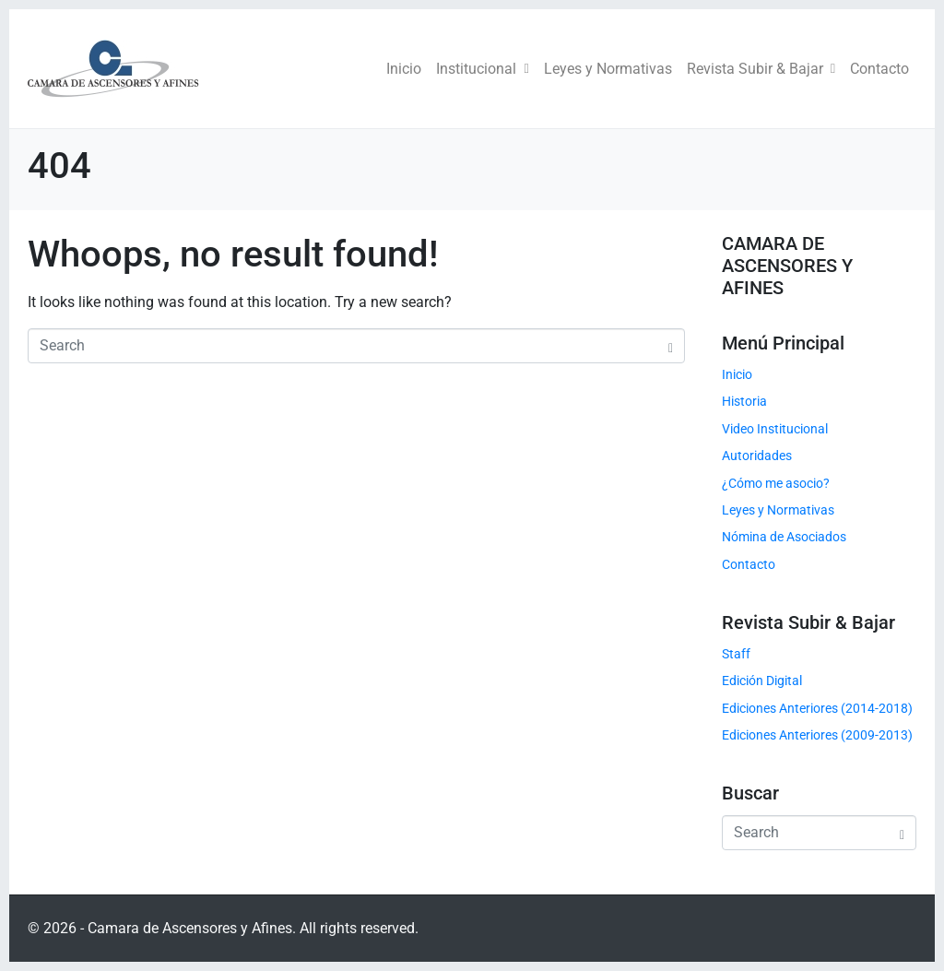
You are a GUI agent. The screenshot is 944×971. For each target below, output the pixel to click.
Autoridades (757, 455)
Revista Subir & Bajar (761, 68)
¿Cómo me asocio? (776, 483)
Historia (744, 401)
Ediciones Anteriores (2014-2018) (817, 708)
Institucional (482, 68)
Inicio (403, 68)
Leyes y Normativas (608, 68)
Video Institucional (775, 428)
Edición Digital (762, 680)
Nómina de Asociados (784, 536)
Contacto (879, 68)
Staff (736, 653)
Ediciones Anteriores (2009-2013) (817, 735)
